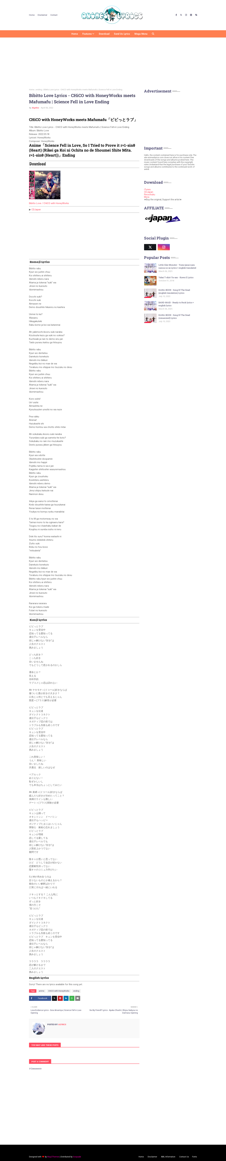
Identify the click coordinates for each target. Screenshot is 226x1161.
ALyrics (35, 108)
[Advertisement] (113, 62)
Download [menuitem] (104, 33)
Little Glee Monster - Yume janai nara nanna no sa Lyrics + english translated (177, 266)
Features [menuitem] (87, 33)
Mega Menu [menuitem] (141, 33)
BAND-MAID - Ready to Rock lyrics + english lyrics (176, 304)
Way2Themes (53, 1157)
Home (32, 15)
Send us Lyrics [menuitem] (122, 33)
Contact (53, 15)
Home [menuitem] (74, 33)
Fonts (194, 1157)
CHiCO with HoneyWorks (58, 991)
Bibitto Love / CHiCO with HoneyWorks (49, 203)
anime (41, 991)
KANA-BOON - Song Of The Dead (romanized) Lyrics (174, 317)
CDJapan (36, 209)
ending (39, 90)
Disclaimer (42, 15)
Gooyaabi (77, 1157)
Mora (146, 197)
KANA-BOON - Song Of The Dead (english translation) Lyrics (174, 291)
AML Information (168, 1157)
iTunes (147, 189)
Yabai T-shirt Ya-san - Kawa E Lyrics (176, 277)
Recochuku (149, 194)
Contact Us (184, 1157)
